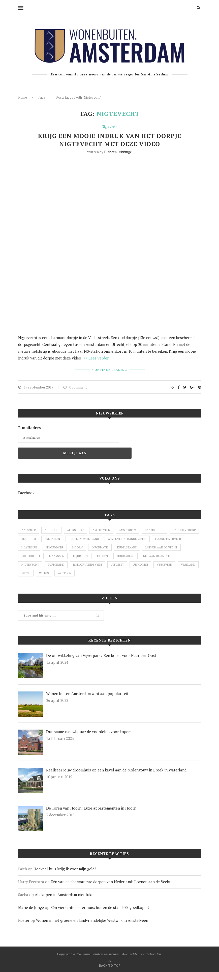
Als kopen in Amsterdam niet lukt (64, 894)
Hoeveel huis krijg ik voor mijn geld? (65, 868)
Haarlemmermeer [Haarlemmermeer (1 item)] (168, 539)
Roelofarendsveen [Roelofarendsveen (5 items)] (87, 564)
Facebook (26, 492)
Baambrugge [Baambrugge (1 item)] (154, 530)
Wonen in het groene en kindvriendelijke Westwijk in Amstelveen (92, 920)
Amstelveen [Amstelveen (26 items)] (101, 530)
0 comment (75, 387)
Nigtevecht (109, 127)
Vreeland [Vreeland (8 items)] (188, 564)
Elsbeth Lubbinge (118, 151)
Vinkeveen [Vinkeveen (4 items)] (164, 564)
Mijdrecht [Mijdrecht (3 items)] (80, 556)
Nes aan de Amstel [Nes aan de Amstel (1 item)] (157, 556)
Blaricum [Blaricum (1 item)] (28, 539)
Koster (23, 920)
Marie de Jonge (31, 907)
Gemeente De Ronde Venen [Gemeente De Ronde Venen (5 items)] (127, 539)
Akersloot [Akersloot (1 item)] (75, 530)
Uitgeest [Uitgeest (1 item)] (117, 564)
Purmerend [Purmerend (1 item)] (56, 564)
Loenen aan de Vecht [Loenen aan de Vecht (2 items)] (161, 547)
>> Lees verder (96, 357)
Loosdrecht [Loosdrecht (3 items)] (30, 556)
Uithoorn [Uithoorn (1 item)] (140, 564)
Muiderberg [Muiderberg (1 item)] (125, 556)
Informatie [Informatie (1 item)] (99, 547)
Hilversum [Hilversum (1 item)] (29, 547)
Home (22, 97)
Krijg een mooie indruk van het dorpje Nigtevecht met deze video (109, 140)
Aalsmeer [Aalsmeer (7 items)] (28, 530)
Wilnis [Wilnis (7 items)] (44, 573)
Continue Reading (109, 370)
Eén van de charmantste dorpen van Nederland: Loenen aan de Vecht (111, 881)
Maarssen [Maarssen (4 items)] (56, 556)
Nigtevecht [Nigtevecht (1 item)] (30, 564)
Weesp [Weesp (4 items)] (25, 573)
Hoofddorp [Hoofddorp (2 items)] (55, 547)
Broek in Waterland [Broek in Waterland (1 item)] (84, 539)
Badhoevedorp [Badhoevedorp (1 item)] (184, 530)
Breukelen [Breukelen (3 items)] (52, 539)
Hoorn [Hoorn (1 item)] (77, 547)
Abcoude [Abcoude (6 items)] (51, 530)
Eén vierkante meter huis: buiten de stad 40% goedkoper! (99, 907)
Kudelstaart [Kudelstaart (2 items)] (127, 547)
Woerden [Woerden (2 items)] (64, 573)
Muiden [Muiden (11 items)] (102, 556)
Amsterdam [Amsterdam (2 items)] (127, 530)
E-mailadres (29, 427)
